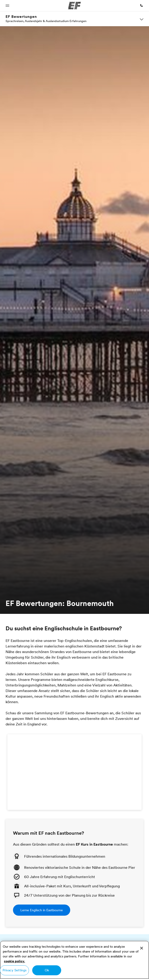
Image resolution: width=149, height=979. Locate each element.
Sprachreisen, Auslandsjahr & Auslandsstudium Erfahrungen (46, 21)
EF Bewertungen (21, 16)
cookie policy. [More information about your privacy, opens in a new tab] (14, 961)
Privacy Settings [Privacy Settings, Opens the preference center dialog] (14, 970)
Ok (47, 970)
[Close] (141, 948)
